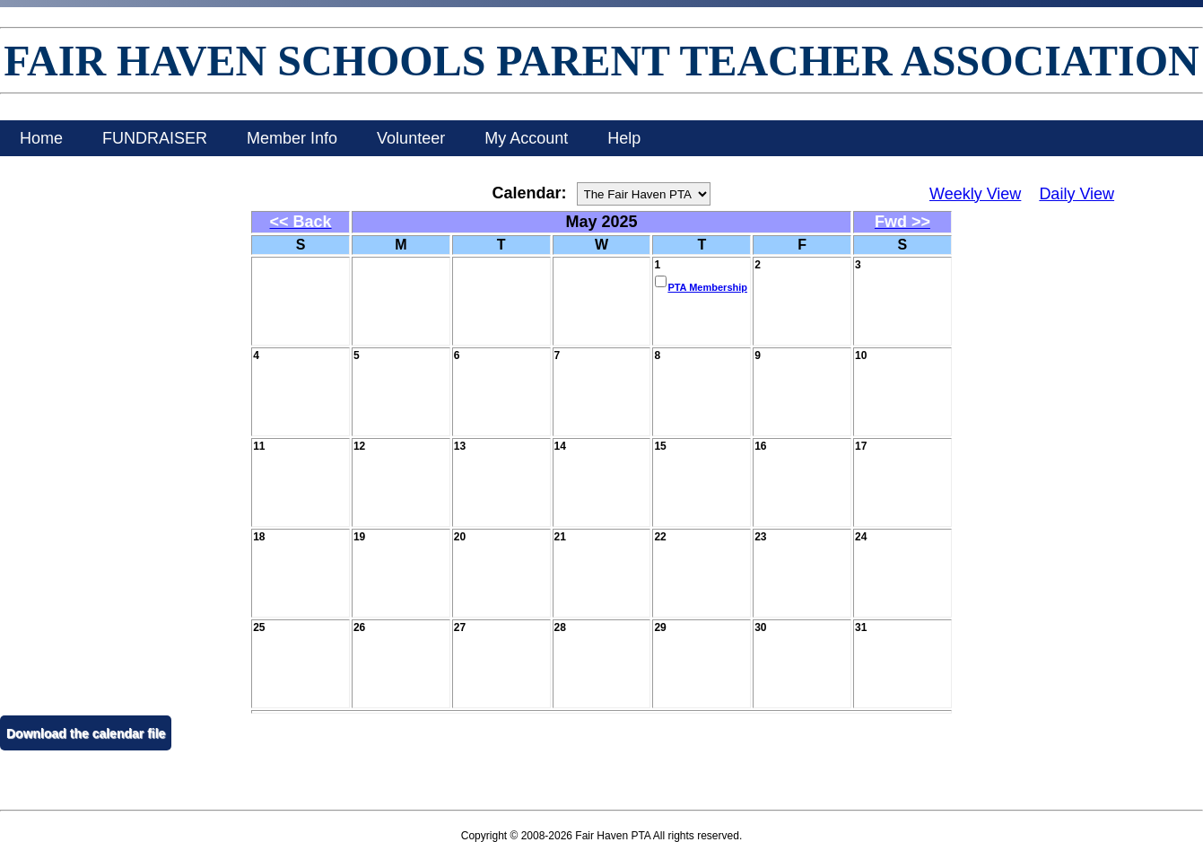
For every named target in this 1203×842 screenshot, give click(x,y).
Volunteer (411, 138)
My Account (526, 138)
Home (41, 138)
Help (623, 138)
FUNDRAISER (154, 138)
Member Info (292, 138)
